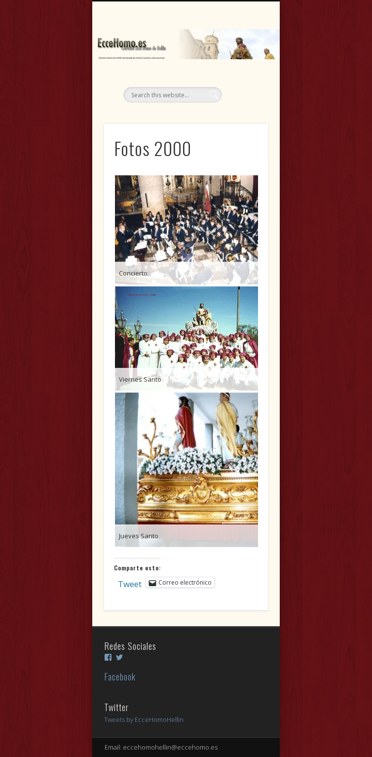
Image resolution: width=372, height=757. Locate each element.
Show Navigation (244, 88)
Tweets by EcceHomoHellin (144, 719)
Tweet (130, 582)
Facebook (120, 676)
